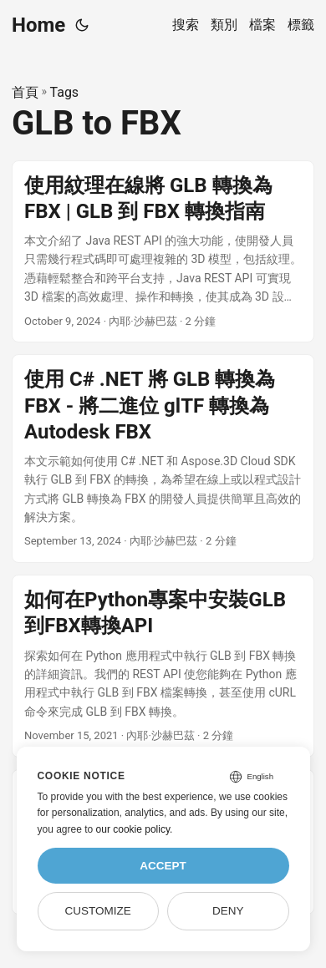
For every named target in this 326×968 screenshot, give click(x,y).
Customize (98, 911)
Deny (228, 911)
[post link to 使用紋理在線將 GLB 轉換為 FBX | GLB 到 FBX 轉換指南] (163, 251)
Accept (163, 865)
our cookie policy (133, 829)
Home (38, 25)
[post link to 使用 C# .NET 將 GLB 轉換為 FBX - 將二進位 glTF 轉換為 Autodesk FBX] (163, 458)
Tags (64, 92)
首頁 (25, 92)
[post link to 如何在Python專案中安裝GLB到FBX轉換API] (163, 666)
